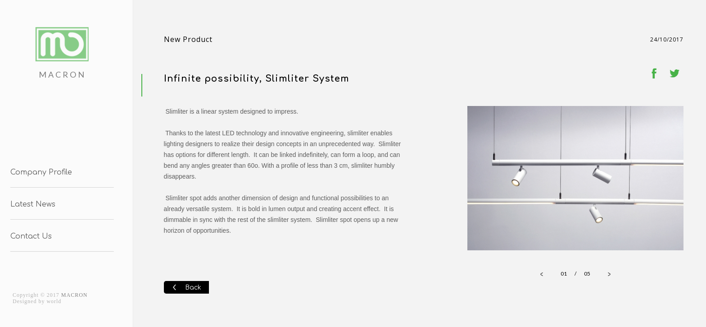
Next (672, 179)
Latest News (31, 204)
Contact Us (29, 236)
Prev (479, 179)
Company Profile (39, 172)
